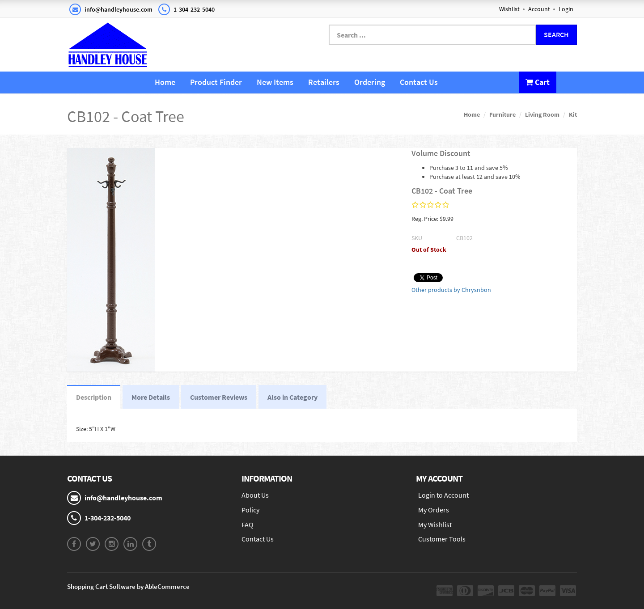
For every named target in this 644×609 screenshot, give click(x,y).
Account (539, 9)
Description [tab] (93, 397)
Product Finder (216, 82)
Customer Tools (442, 538)
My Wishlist (435, 524)
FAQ (248, 524)
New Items (275, 82)
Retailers (323, 82)
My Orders (433, 509)
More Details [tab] (150, 397)
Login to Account (443, 495)
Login (566, 9)
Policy (250, 509)
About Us (255, 495)
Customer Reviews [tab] (218, 397)
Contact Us (419, 82)
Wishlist (509, 9)
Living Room (542, 114)
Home (165, 82)
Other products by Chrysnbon (451, 290)
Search (556, 34)
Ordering (369, 82)
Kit (573, 114)
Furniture (502, 114)
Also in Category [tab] (292, 397)
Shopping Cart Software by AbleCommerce (128, 586)
